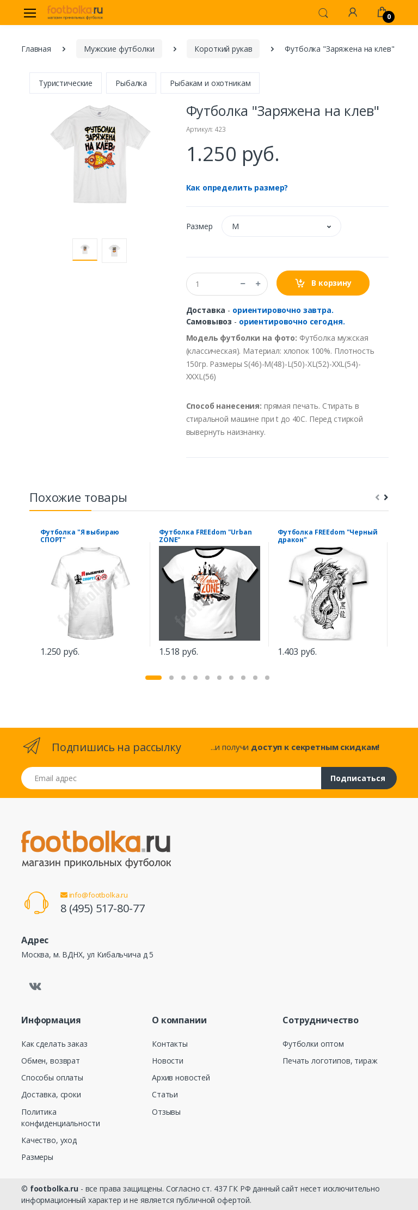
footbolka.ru (54, 1188)
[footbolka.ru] (75, 12)
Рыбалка (131, 83)
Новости (167, 1060)
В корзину (323, 283)
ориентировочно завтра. (283, 310)
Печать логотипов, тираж (330, 1060)
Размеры (37, 1157)
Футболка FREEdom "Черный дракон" (328, 536)
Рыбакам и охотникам (210, 83)
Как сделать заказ (54, 1044)
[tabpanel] (91, 595)
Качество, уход (49, 1140)
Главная (36, 49)
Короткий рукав (223, 49)
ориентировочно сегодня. (292, 321)
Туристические (66, 83)
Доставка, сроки (51, 1094)
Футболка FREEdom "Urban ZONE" (205, 536)
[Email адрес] (171, 778)
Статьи (165, 1094)
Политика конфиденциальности (60, 1117)
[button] (323, 12)
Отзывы (166, 1112)
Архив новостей (181, 1077)
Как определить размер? (237, 187)
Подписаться (357, 778)
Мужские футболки (119, 49)
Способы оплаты (52, 1077)
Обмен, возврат (50, 1060)
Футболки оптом (313, 1044)
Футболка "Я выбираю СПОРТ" (79, 536)
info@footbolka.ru (94, 895)
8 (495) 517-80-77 (102, 908)
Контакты (170, 1044)
